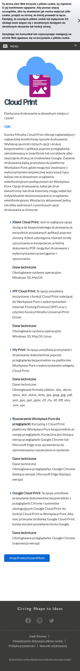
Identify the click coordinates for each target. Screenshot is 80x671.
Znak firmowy (37, 636)
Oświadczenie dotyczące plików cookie (38, 641)
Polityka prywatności (22, 645)
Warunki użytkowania (53, 645)
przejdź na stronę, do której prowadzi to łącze (38, 15)
